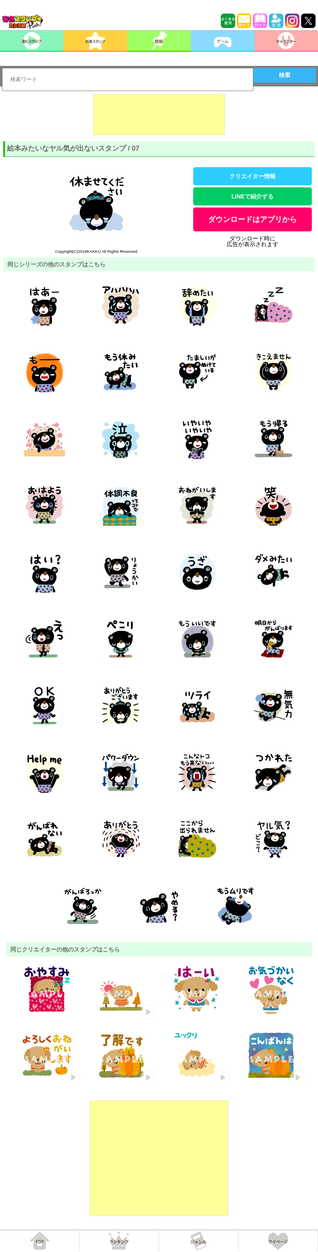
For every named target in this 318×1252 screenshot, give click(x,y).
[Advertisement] (159, 114)
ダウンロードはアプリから (252, 219)
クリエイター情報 (252, 176)
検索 (284, 75)
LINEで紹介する (252, 196)
